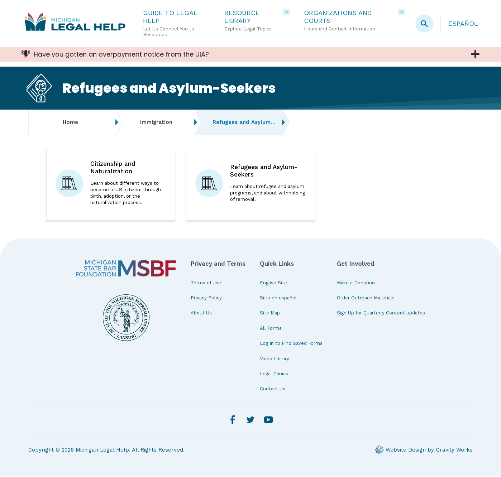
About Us (201, 314)
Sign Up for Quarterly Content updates (381, 314)
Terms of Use (206, 283)
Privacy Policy (206, 298)
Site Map (270, 314)
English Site (273, 283)
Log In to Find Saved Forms (291, 344)
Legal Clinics (274, 374)
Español (463, 23)
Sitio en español (278, 298)
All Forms (271, 329)
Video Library (274, 359)
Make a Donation (356, 283)
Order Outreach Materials (366, 298)
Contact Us (272, 389)
